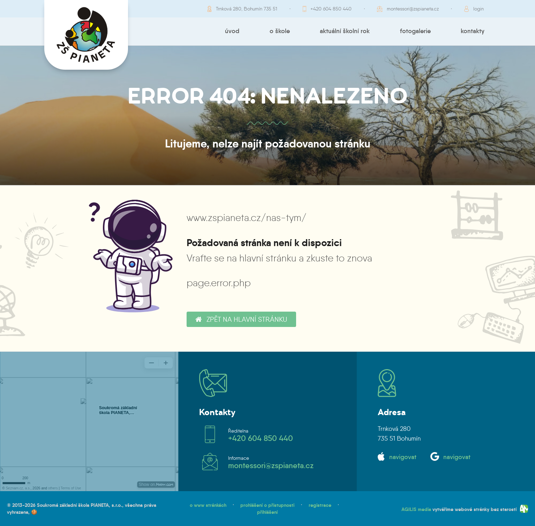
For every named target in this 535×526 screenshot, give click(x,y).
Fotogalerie (415, 31)
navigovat (402, 457)
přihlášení (267, 512)
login (478, 9)
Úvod (232, 31)
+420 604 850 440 (331, 9)
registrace (320, 505)
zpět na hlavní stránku (241, 319)
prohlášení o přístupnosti (267, 505)
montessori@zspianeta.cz (413, 9)
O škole (280, 31)
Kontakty (472, 31)
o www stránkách (208, 505)
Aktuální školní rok (345, 31)
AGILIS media (416, 509)
